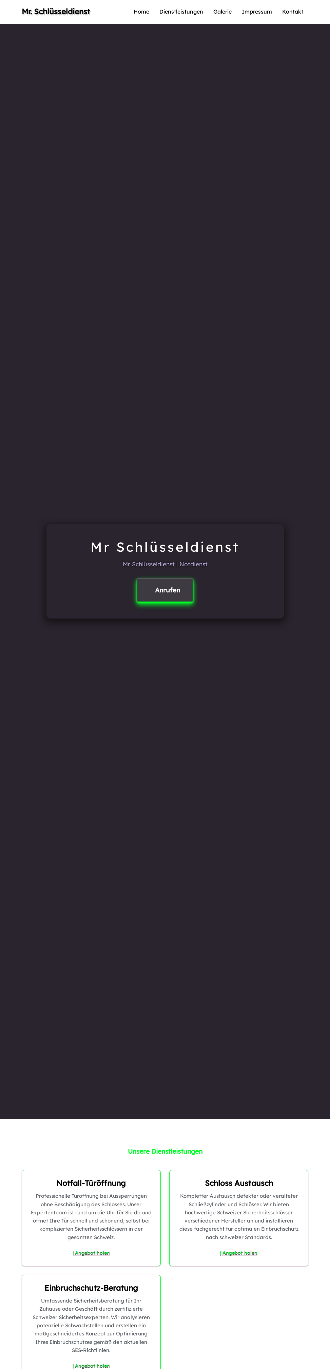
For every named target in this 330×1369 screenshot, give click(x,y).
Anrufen (167, 590)
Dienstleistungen (181, 11)
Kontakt (292, 11)
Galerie (222, 11)
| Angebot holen (91, 1253)
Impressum (257, 11)
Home (141, 11)
